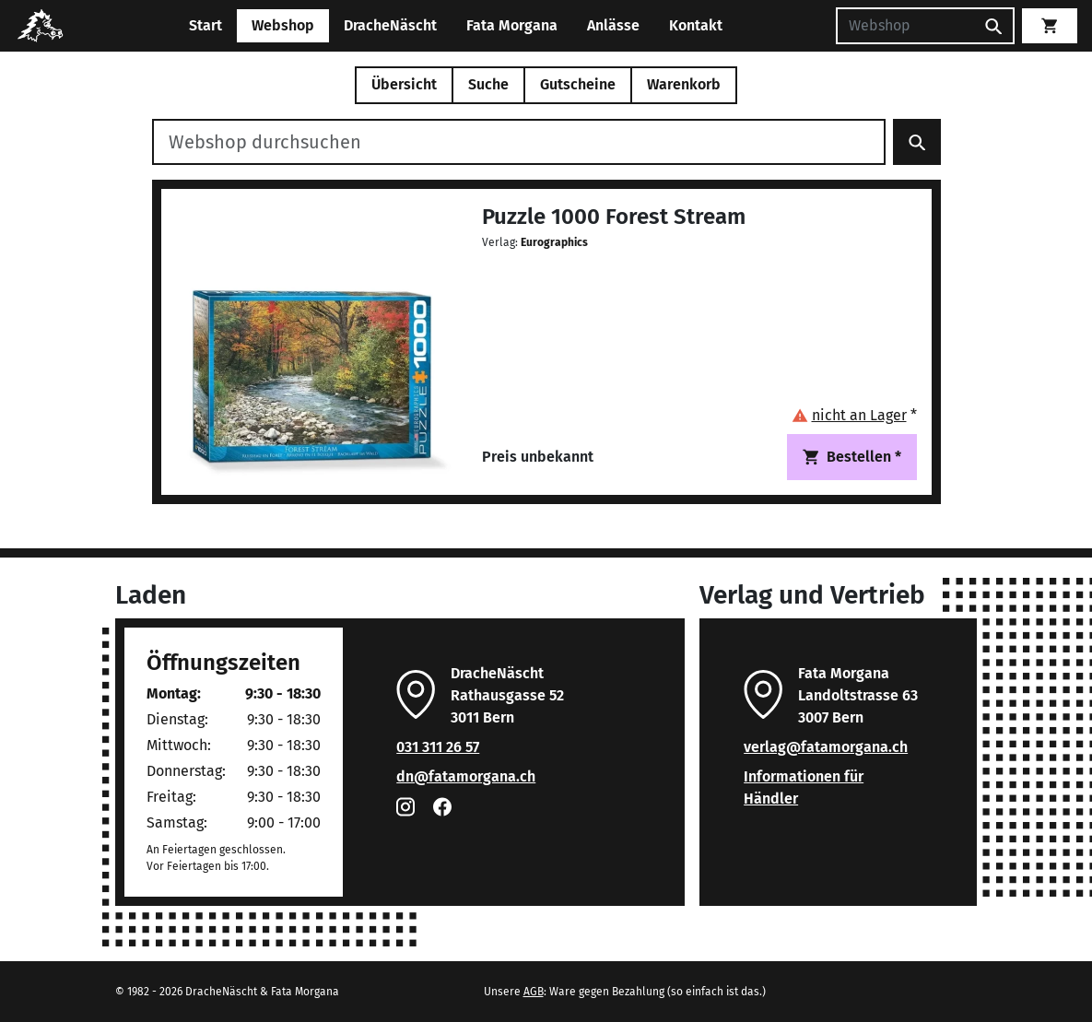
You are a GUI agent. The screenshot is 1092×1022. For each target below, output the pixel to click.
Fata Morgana (512, 25)
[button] (854, 415)
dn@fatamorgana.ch (465, 776)
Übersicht (404, 84)
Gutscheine (578, 84)
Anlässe (613, 25)
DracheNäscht (390, 25)
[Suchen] (905, 25)
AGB (533, 991)
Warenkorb (684, 84)
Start (205, 25)
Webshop (283, 25)
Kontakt (695, 25)
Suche (488, 84)
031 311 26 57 (437, 747)
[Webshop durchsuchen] (519, 142)
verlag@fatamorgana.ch (826, 747)
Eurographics (554, 242)
